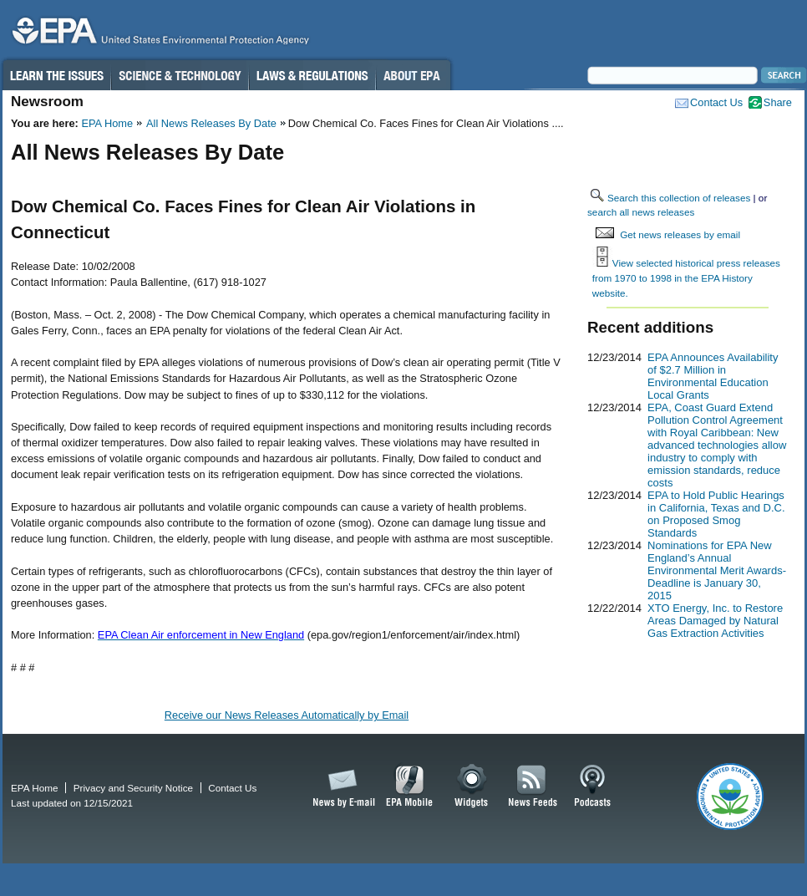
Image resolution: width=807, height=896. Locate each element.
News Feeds (533, 786)
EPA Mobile (409, 786)
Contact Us (716, 102)
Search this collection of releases (678, 197)
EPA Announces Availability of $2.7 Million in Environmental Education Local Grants (712, 376)
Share (778, 102)
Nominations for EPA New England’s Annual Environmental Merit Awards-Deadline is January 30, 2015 (716, 570)
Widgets (472, 786)
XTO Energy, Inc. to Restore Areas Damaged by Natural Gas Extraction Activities (715, 620)
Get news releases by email (680, 234)
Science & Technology (179, 75)
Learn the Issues (56, 75)
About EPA (413, 75)
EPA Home (107, 123)
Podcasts (592, 786)
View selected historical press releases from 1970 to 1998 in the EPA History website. (686, 277)
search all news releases (640, 211)
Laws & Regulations (312, 75)
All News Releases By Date (211, 123)
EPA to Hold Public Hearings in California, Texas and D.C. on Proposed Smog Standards (716, 514)
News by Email (340, 786)
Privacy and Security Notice (133, 787)
